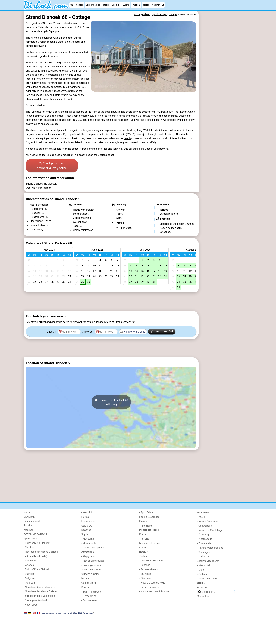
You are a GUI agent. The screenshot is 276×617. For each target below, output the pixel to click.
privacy (59, 613)
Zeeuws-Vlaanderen (208, 561)
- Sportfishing (146, 512)
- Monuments (88, 543)
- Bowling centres (91, 565)
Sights (85, 534)
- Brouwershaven (148, 569)
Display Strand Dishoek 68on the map (111, 402)
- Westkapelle (204, 539)
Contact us (203, 596)
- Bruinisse (145, 573)
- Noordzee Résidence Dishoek (41, 551)
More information (41, 187)
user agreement (48, 613)
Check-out (88, 331)
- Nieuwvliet (203, 565)
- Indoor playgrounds (93, 560)
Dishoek (79, 5)
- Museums (87, 538)
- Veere (201, 516)
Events (126, 5)
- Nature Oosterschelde (152, 582)
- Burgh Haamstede (150, 587)
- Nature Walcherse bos (210, 547)
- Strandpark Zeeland (35, 600)
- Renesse (144, 565)
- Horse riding (89, 596)
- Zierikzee (145, 578)
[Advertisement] (226, 92)
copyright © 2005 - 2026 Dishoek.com (78, 613)
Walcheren (203, 512)
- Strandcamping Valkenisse (39, 595)
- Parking (144, 538)
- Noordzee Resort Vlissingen (40, 587)
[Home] (71, 5)
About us (202, 587)
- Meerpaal (29, 582)
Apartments (30, 538)
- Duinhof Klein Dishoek (37, 543)
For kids (28, 525)
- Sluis (200, 569)
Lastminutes (88, 521)
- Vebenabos (30, 604)
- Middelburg (204, 556)
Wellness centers (91, 569)
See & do (116, 5)
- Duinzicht (29, 573)
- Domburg (203, 534)
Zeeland (30, 95)
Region (145, 5)
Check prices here (52, 166)
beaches (55, 99)
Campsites (30, 560)
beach (47, 62)
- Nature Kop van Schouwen (154, 591)
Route (142, 534)
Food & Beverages (149, 516)
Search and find (162, 331)
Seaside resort (32, 521)
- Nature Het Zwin (207, 578)
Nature (85, 578)
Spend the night (93, 5)
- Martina (29, 547)
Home (27, 512)
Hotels (85, 516)
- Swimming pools (91, 591)
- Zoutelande (204, 543)
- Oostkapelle (204, 525)
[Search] (163, 5)
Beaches (86, 530)
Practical (135, 5)
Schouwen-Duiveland (151, 560)
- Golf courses (89, 600)
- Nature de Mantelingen (210, 530)
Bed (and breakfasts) (35, 556)
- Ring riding (146, 525)
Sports (85, 587)
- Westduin (87, 512)
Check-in (52, 331)
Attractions (87, 552)
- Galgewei (29, 578)
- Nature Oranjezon (207, 521)
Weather (156, 5)
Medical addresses (150, 543)
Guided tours (88, 582)
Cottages (29, 565)
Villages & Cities (90, 574)
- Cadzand (202, 574)
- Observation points (92, 547)
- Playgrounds (89, 556)
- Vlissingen (203, 552)
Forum (142, 547)
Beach (106, 5)
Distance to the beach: (171, 223)
